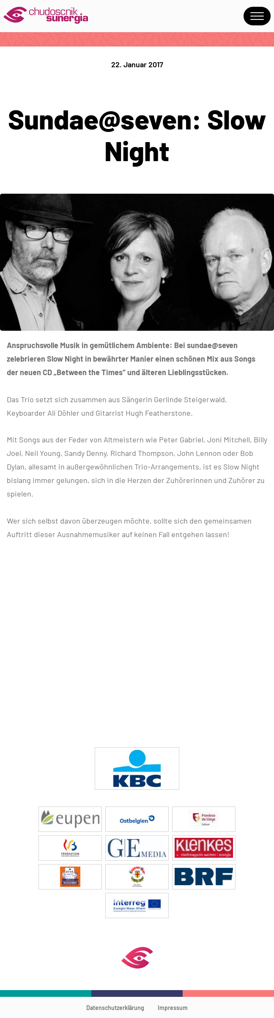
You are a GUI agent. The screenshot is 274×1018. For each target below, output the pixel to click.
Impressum (173, 1007)
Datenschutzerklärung (115, 1007)
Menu (257, 16)
